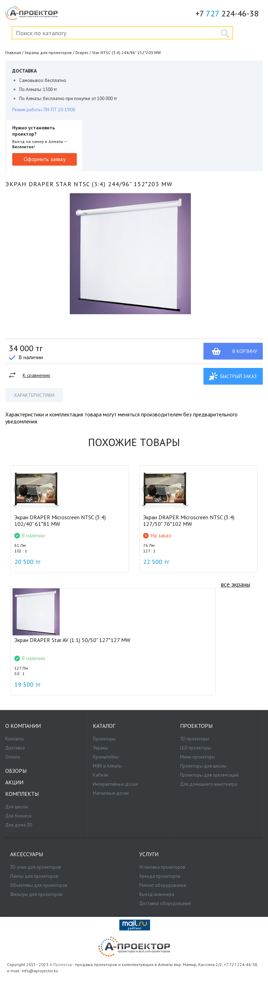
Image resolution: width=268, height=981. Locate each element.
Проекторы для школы (203, 766)
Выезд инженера (156, 894)
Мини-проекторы (197, 757)
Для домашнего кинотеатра (208, 784)
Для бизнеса (18, 816)
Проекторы (104, 739)
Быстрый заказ (238, 376)
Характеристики (34, 395)
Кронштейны (106, 757)
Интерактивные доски (115, 784)
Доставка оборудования (165, 903)
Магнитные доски (111, 793)
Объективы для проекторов (38, 885)
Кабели (100, 775)
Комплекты (22, 794)
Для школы (16, 807)
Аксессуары (26, 854)
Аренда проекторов (159, 876)
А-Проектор (61, 964)
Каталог (104, 726)
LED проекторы (195, 748)
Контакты (14, 739)
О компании (23, 726)
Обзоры (16, 771)
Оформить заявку (45, 159)
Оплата (12, 757)
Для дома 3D (18, 825)
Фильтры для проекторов (36, 894)
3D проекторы (194, 739)
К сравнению (36, 375)
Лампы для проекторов (34, 876)
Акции (14, 782)
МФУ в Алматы (107, 766)
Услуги (148, 854)
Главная (13, 52)
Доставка (15, 748)
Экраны (100, 748)
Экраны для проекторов (48, 52)
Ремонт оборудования (162, 885)
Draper (81, 52)
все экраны (235, 584)
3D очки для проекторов (35, 867)
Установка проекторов (162, 867)
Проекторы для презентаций (209, 775)
